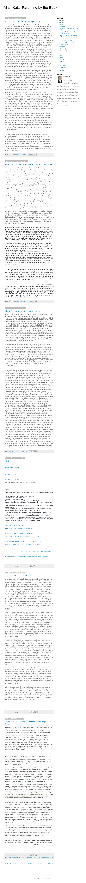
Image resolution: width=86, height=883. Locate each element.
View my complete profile (63, 105)
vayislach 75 (50, 857)
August (62, 53)
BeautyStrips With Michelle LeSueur (14, 544)
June (61, 57)
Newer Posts (8, 863)
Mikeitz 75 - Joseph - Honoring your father (23, 311)
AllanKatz (67, 76)
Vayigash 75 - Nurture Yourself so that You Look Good (28, 164)
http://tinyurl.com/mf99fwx (32, 536)
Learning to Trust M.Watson (26, 857)
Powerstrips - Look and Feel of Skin (14, 525)
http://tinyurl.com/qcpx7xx (44, 551)
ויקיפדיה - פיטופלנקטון (11, 533)
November (63, 46)
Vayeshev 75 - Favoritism (16, 576)
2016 (60, 20)
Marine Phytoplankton (10, 528)
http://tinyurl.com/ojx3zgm (26, 533)
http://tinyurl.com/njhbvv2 (34, 541)
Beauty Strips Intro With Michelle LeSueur (16, 541)
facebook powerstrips (10, 486)
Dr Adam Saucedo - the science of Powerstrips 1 (17, 471)
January (62, 67)
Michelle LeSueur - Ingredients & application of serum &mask (21, 556)
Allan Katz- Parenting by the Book (30, 7)
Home (29, 863)
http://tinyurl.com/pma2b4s (33, 544)
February (62, 65)
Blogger (49, 878)
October (62, 49)
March (62, 63)
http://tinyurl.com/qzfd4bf (24, 528)
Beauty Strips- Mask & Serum (27, 551)
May (61, 59)
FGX (7, 461)
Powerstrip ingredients (10, 474)
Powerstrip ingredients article (12, 479)
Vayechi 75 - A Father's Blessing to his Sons (24, 21)
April (61, 61)
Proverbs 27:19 (36, 857)
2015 (60, 22)
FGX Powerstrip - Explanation (12, 467)
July (61, 55)
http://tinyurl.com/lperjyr (44, 556)
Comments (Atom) (15, 866)
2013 (60, 70)
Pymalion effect (43, 857)
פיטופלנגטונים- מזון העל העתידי (13, 536)
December (63, 26)
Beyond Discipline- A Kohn (14, 857)
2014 (60, 25)
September (63, 51)
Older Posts (50, 863)
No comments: (23, 154)
